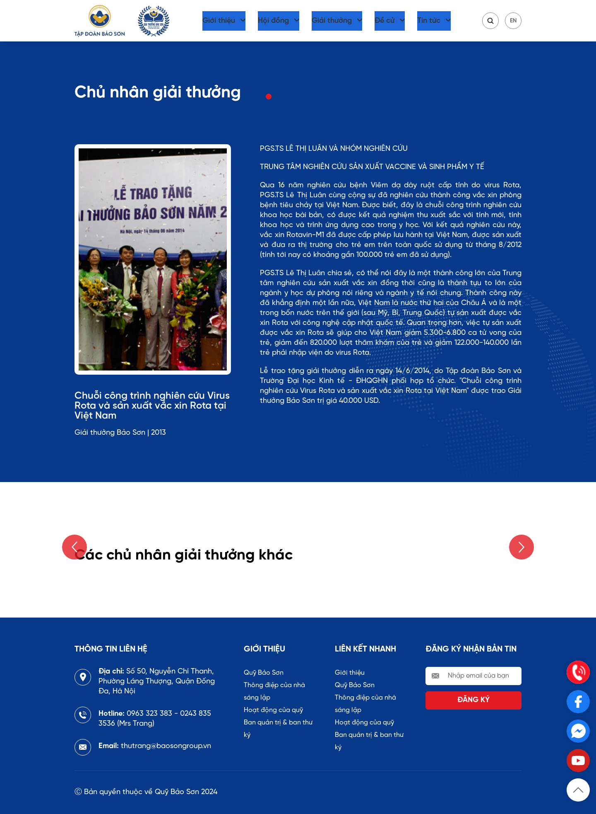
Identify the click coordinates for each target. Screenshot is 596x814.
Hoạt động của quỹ (273, 710)
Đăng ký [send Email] (473, 700)
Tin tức (428, 21)
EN (513, 21)
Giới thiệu (218, 21)
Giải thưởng (332, 21)
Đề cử (384, 21)
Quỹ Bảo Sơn (264, 672)
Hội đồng (273, 21)
